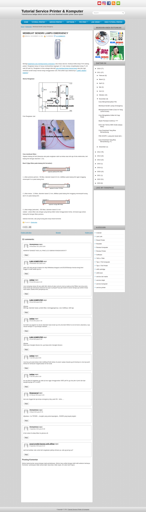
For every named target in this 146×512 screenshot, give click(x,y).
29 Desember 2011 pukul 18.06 (37, 246)
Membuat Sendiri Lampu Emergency (45, 33)
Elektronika (29, 26)
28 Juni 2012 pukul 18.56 (35, 302)
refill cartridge (100, 269)
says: (41, 244)
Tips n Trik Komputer (103, 262)
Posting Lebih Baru (26, 232)
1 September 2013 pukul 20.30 (37, 429)
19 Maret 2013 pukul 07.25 (36, 412)
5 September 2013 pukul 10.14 (37, 446)
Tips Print (84, 21)
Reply (26, 255)
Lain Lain (99, 236)
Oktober (102, 95)
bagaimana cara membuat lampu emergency (41, 64)
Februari (102, 75)
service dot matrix (102, 276)
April (100, 83)
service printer (101, 287)
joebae (31, 280)
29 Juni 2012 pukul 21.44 (35, 339)
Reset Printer (100, 240)
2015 (99, 164)
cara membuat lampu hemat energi (66, 68)
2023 (99, 183)
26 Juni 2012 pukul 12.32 (35, 282)
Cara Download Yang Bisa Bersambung (107, 131)
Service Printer (57, 21)
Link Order (97, 21)
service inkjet (100, 280)
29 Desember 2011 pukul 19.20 (37, 263)
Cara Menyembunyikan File (108, 102)
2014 (99, 160)
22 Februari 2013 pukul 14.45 (36, 395)
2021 (99, 175)
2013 (99, 156)
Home (26, 22)
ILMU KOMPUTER (36, 261)
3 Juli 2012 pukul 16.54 (35, 358)
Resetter (99, 244)
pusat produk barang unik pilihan (42, 444)
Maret (101, 79)
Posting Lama (89, 232)
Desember (102, 147)
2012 (99, 152)
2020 (99, 171)
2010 (99, 68)
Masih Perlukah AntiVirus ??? (108, 121)
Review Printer (101, 251)
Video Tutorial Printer (113, 22)
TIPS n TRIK (100, 258)
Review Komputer (102, 247)
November (102, 99)
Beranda (58, 232)
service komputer (102, 284)
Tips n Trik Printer (102, 265)
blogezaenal (34, 393)
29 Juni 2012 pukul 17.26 (35, 320)
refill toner (99, 273)
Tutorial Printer (40, 21)
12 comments (60, 36)
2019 (99, 167)
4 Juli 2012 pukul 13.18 (35, 376)
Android (98, 233)
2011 (99, 72)
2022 (99, 179)
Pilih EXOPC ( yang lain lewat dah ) (110, 136)
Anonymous (34, 244)
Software (72, 21)
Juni (100, 91)
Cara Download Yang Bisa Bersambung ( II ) (107, 140)
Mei (100, 87)
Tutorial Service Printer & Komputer (52, 11)
